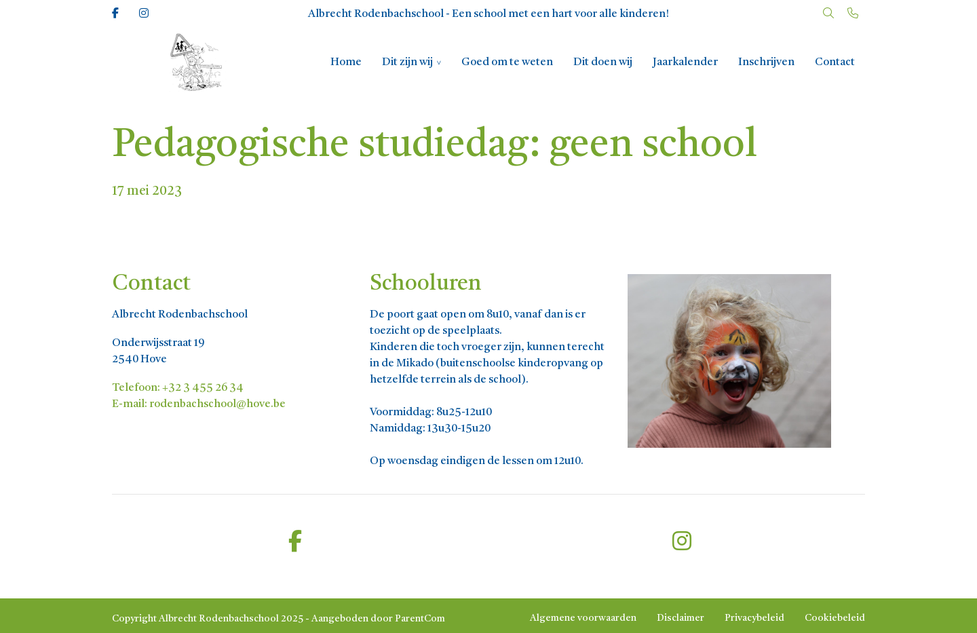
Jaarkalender (685, 62)
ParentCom (420, 619)
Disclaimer (680, 618)
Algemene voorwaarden (583, 618)
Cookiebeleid (835, 618)
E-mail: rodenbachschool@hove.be (199, 404)
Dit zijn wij (407, 62)
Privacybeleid (754, 618)
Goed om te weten (507, 62)
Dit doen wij (602, 62)
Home (346, 62)
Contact (835, 62)
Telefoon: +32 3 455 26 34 (178, 388)
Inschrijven (766, 62)
